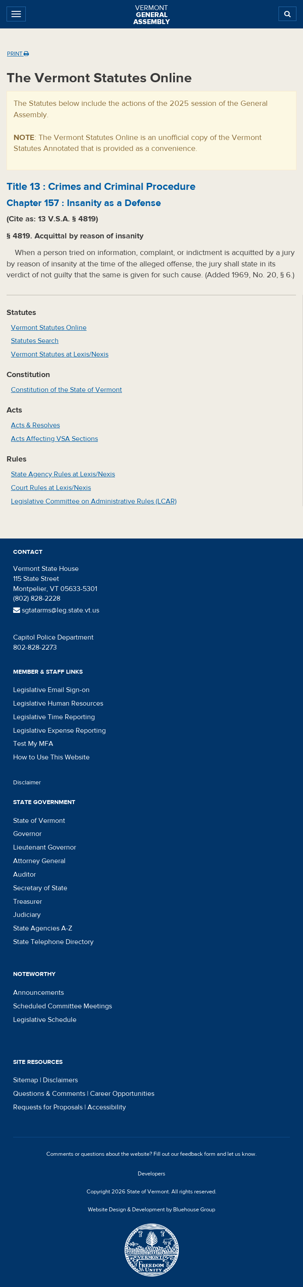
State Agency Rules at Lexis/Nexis (63, 474)
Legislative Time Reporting (54, 717)
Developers (151, 1173)
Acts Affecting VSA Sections (54, 438)
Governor (27, 833)
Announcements (38, 992)
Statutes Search (35, 340)
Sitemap (25, 1080)
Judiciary (27, 914)
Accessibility (106, 1107)
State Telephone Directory (53, 941)
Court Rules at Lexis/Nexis (51, 487)
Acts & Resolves (35, 425)
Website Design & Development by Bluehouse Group (151, 1209)
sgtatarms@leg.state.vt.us (56, 610)
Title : (101, 186)
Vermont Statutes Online (49, 327)
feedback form (198, 1154)
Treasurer (27, 901)
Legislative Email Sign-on (51, 689)
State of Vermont (39, 820)
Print (18, 53)
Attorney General (39, 861)
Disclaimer (27, 783)
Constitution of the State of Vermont (66, 389)
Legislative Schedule (45, 1019)
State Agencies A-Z (42, 928)
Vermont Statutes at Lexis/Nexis (59, 354)
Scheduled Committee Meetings (62, 1006)
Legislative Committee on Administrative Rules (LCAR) (94, 501)
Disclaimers (60, 1080)
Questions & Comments (49, 1093)
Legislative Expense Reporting (59, 730)
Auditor (24, 874)
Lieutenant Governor (44, 847)
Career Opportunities (122, 1093)
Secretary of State (40, 888)
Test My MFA (33, 743)
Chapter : (84, 203)
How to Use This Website (51, 757)
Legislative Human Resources (58, 703)
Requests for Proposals (48, 1107)
